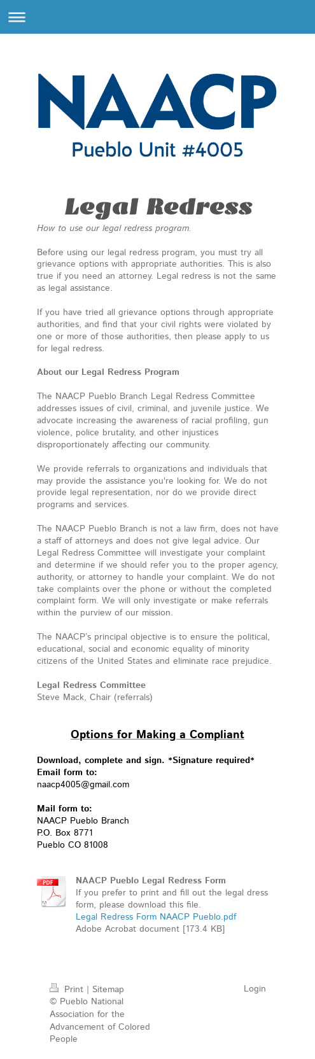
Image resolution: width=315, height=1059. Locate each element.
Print (68, 989)
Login (255, 989)
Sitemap (108, 989)
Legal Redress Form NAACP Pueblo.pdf (156, 917)
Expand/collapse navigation (157, 17)
